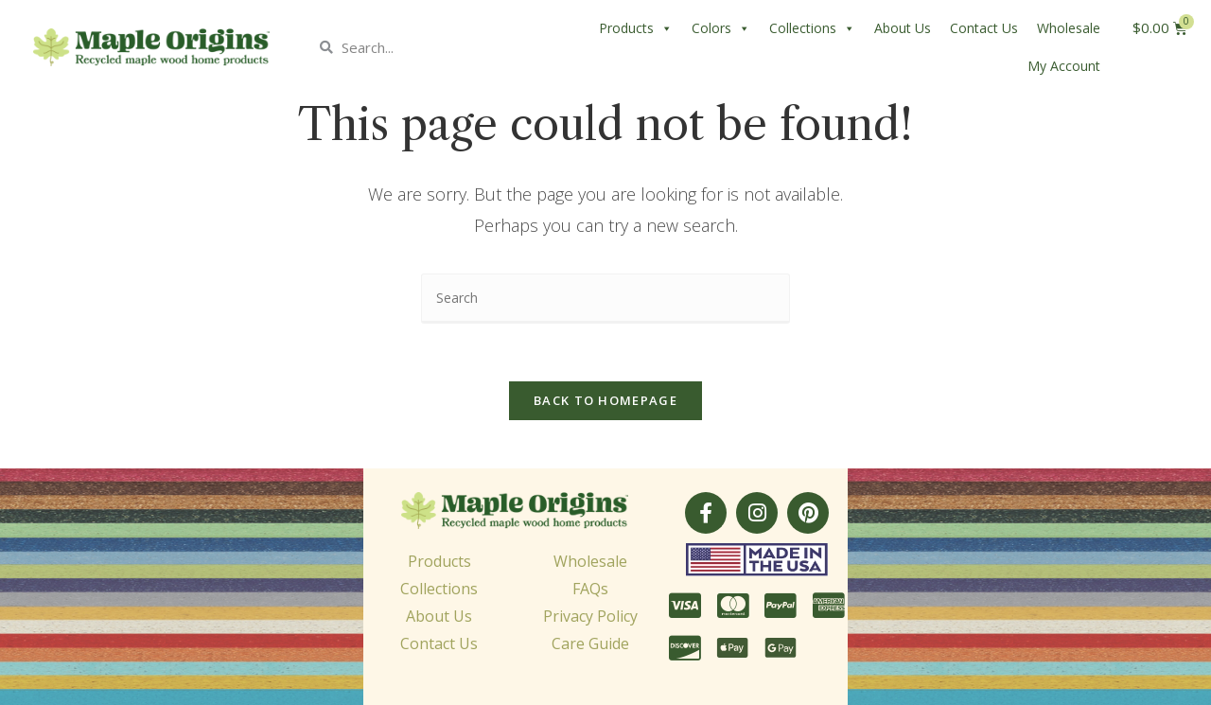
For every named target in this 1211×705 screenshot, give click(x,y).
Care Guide (590, 643)
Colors (721, 28)
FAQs (590, 588)
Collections (812, 28)
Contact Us (984, 28)
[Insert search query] (605, 298)
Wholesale (1068, 28)
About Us (902, 28)
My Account (1063, 66)
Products (636, 28)
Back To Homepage (605, 400)
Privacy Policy (590, 616)
